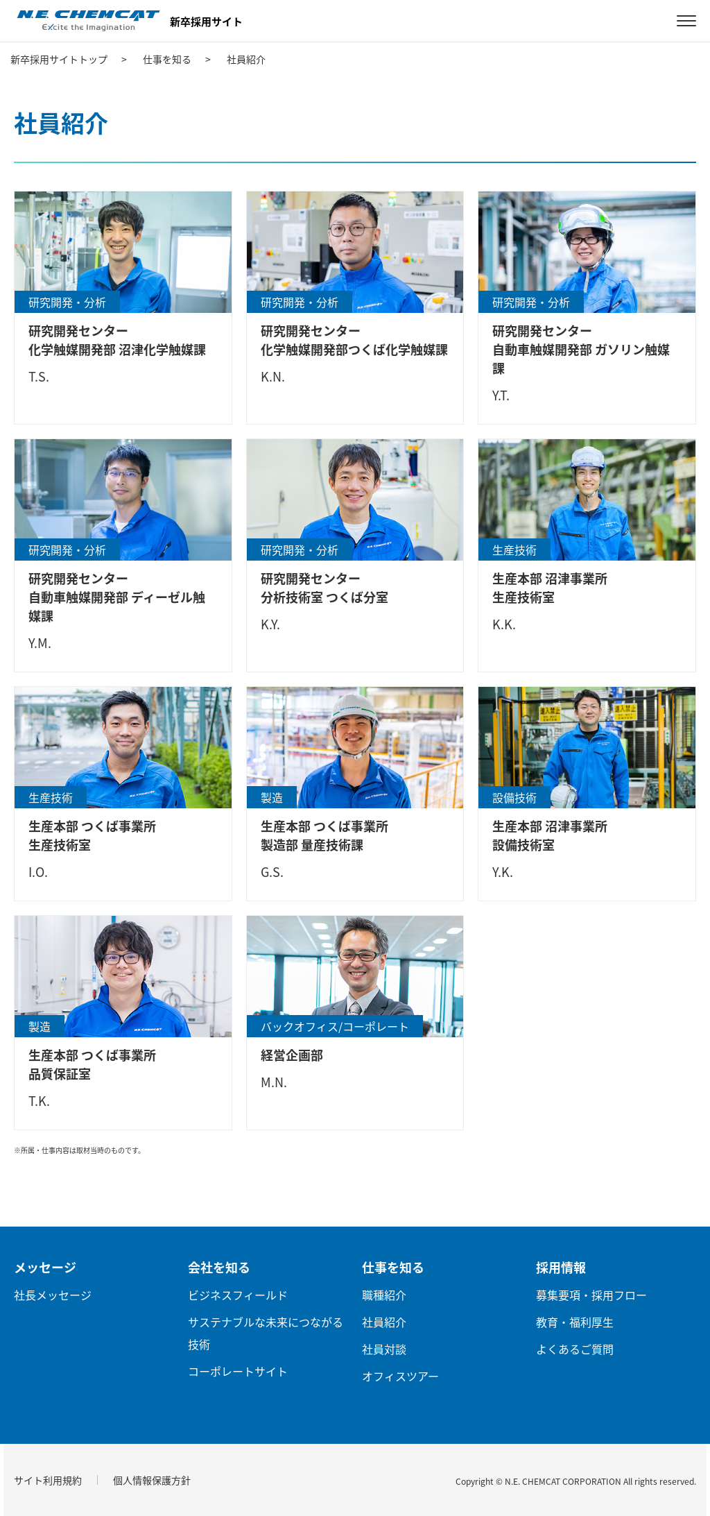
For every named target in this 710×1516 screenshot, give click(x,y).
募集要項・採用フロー (591, 1294)
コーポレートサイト (238, 1371)
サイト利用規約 (48, 1480)
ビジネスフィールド (238, 1294)
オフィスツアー (400, 1376)
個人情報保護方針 (152, 1480)
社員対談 (384, 1348)
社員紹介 (384, 1321)
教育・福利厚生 (575, 1321)
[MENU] (686, 20)
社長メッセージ (53, 1294)
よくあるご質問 (575, 1348)
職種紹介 (384, 1294)
